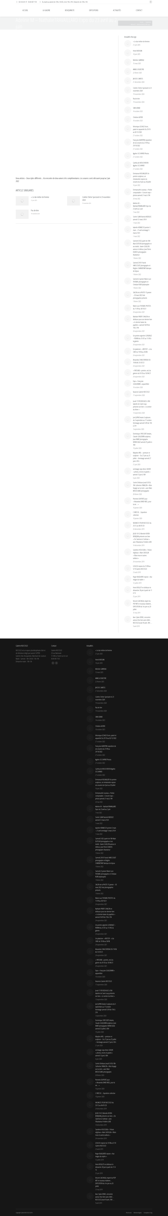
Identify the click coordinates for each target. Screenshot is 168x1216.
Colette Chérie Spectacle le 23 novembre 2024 (96, 198)
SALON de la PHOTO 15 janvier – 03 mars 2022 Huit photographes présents (142, 295)
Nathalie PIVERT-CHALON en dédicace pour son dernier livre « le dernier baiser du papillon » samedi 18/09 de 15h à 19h (142, 322)
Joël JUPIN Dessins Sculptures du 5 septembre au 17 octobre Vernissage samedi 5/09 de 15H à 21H (142, 421)
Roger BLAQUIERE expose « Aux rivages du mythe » (142, 578)
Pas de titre (35, 210)
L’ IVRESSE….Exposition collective (140, 513)
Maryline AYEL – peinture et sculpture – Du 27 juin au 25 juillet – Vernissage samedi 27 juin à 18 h (142, 456)
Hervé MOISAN (137, 50)
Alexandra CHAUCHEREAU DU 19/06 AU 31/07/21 (141, 361)
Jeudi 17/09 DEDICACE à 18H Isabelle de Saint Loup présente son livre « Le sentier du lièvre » (142, 405)
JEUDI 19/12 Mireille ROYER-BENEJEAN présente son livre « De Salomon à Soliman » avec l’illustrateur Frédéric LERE (142, 537)
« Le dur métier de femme (40, 197)
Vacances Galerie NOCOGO (141, 392)
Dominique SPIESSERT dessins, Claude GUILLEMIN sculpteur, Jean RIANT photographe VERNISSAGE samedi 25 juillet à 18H (142, 439)
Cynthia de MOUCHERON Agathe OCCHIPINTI (140, 164)
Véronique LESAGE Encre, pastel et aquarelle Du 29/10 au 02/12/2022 (141, 129)
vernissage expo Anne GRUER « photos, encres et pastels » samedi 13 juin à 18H (142, 472)
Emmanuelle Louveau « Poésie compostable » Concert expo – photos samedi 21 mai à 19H (142, 192)
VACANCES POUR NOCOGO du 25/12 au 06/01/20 (142, 524)
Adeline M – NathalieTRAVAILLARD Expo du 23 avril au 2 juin (142, 206)
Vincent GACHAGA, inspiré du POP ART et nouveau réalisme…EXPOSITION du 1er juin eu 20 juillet (142, 605)
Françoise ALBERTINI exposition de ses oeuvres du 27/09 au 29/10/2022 (142, 143)
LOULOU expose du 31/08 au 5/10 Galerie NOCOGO (141, 567)
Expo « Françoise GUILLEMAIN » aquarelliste (141, 382)
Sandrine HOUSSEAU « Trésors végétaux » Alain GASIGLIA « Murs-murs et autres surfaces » (142, 554)
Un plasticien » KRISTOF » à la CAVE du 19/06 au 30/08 (142, 350)
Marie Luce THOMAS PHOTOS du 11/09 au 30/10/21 (142, 307)
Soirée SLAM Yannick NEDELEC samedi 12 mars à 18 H (142, 218)
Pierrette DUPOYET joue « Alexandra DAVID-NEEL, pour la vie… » (142, 501)
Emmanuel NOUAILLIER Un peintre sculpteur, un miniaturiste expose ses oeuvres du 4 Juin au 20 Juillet (142, 177)
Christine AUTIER (138, 117)
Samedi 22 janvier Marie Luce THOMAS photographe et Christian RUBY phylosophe (142, 282)
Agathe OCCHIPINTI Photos (141, 153)
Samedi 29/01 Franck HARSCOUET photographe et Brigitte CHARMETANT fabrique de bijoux (142, 266)
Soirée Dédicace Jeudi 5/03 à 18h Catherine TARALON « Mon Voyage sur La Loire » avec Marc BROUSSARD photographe (142, 486)
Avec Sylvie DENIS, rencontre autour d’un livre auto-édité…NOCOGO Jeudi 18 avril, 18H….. (142, 620)
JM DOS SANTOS (138, 78)
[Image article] (22, 201)
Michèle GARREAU (138, 60)
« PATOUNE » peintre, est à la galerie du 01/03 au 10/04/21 (142, 372)
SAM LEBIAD (136, 108)
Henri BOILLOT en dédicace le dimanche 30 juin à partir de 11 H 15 (142, 590)
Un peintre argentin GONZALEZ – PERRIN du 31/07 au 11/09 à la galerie (142, 338)
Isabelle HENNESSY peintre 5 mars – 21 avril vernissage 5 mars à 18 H (141, 230)
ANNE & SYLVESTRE (138, 69)
